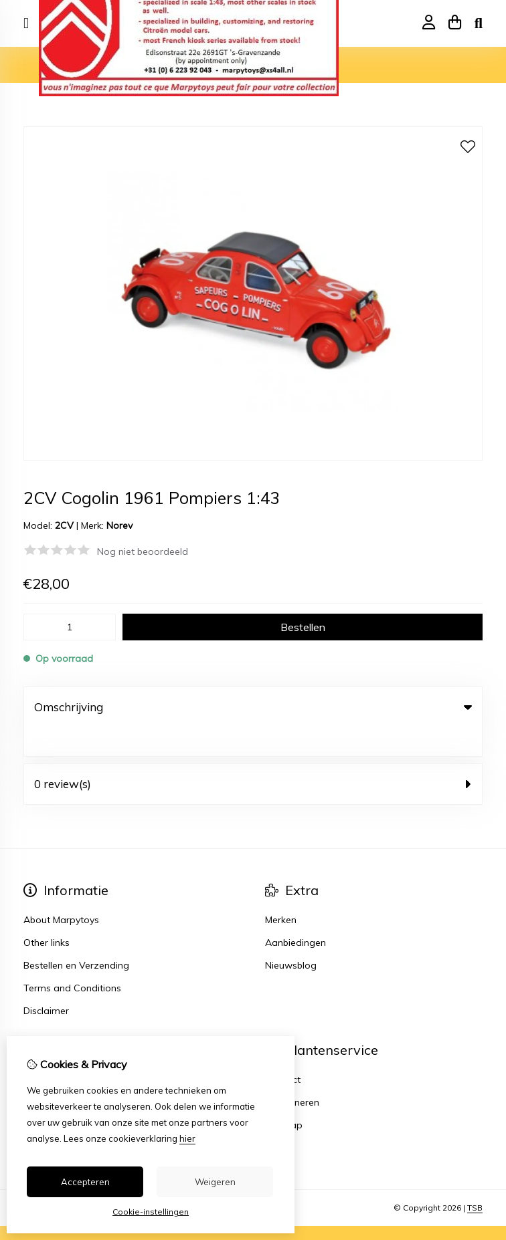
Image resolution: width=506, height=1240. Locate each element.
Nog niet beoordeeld (142, 551)
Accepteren (85, 1181)
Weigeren (215, 1181)
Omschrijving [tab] (253, 707)
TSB (475, 1179)
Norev (119, 525)
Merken (281, 891)
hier (187, 1138)
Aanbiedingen (295, 914)
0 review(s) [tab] (253, 755)
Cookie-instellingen (150, 1212)
